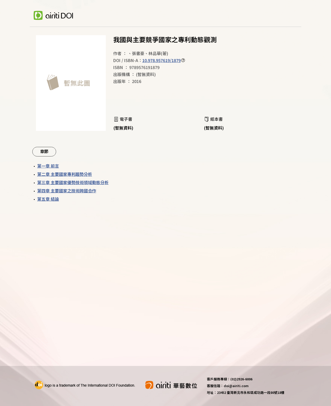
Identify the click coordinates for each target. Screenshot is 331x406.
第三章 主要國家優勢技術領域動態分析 (73, 182)
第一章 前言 (48, 166)
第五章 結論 (48, 199)
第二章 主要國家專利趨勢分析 (64, 174)
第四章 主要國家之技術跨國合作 (66, 190)
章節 (44, 151)
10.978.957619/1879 (161, 60)
